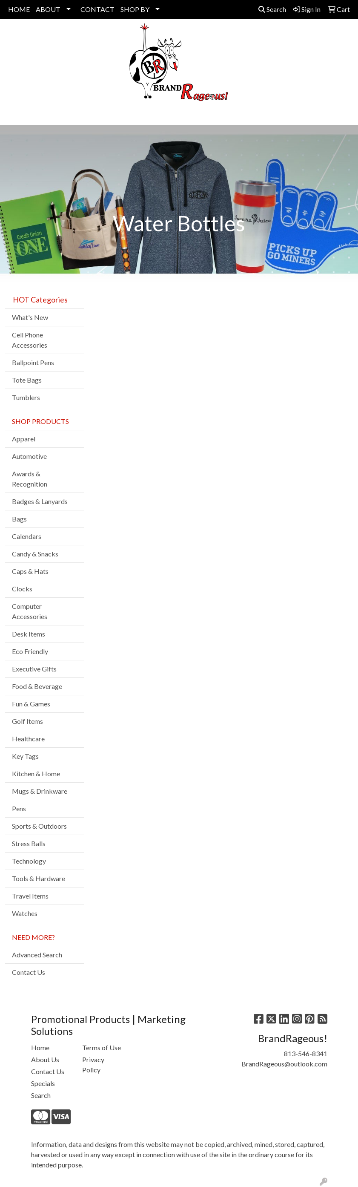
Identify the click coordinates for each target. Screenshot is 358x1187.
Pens (19, 808)
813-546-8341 (305, 1053)
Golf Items (27, 721)
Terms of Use (101, 1047)
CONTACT (97, 9)
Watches (24, 913)
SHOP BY (134, 9)
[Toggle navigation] (13, 115)
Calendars (26, 536)
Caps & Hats (30, 571)
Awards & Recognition (29, 479)
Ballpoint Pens (33, 362)
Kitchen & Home (36, 773)
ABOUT (48, 9)
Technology (29, 861)
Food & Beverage (37, 686)
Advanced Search (37, 955)
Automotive (29, 456)
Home (40, 1047)
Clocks (22, 589)
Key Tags (25, 756)
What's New (30, 317)
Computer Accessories (29, 611)
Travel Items (30, 896)
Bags (19, 519)
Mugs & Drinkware (39, 791)
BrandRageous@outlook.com (284, 1064)
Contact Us (28, 972)
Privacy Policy (93, 1064)
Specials (43, 1083)
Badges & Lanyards (40, 501)
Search (272, 9)
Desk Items (28, 634)
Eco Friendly (30, 651)
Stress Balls (29, 843)
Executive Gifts (34, 669)
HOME (19, 9)
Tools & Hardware (38, 878)
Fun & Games (31, 704)
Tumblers (26, 397)
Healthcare (28, 739)
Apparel (23, 439)
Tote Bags (27, 380)
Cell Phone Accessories (29, 340)
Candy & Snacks (35, 554)
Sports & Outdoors (39, 826)
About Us (45, 1059)
